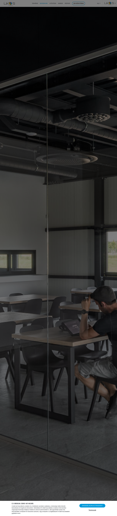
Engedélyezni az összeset (92, 505)
